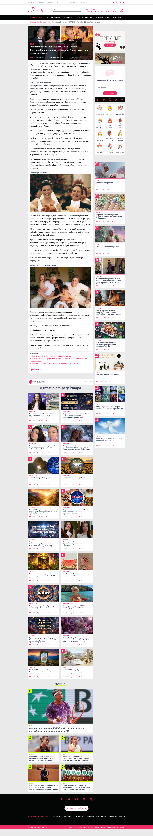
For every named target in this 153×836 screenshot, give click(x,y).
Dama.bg (41, 2)
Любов (51, 22)
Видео (108, 10)
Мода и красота (85, 17)
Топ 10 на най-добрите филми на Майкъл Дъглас (51, 356)
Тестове (101, 10)
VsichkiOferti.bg (32, 2)
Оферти (121, 10)
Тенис (60, 684)
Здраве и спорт (102, 17)
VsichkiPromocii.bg (52, 2)
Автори (40, 816)
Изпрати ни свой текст (76, 808)
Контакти (48, 816)
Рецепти (87, 10)
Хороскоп (117, 17)
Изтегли (110, 45)
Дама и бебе (69, 17)
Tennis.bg (63, 2)
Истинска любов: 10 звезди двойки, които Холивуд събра (55, 363)
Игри (114, 10)
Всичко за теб (36, 17)
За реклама (32, 816)
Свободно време (53, 17)
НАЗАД (35, 370)
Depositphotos (57, 816)
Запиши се (110, 93)
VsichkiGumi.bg (72, 2)
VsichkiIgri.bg (83, 2)
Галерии (93, 10)
